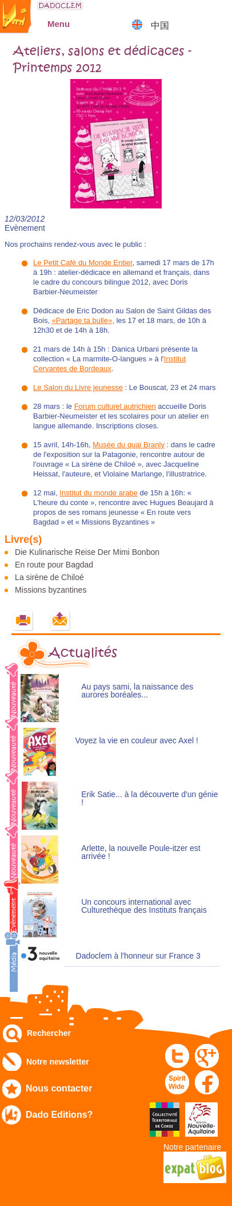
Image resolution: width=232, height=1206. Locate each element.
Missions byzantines (50, 589)
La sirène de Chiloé (49, 577)
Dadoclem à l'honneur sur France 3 (138, 956)
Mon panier (218, 14)
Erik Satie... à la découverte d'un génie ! (149, 798)
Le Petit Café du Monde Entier (82, 262)
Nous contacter (59, 1088)
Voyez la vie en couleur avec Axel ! (136, 740)
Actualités (83, 653)
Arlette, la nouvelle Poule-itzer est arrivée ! (141, 852)
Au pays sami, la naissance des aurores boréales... (137, 691)
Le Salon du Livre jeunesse (78, 387)
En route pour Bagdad (54, 564)
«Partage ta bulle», (83, 320)
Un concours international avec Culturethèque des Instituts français (143, 906)
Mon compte (189, 14)
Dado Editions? (59, 1115)
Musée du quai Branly (129, 444)
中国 (160, 25)
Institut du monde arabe (98, 492)
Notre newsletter (57, 1061)
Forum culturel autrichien (115, 406)
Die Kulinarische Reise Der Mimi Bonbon (87, 552)
